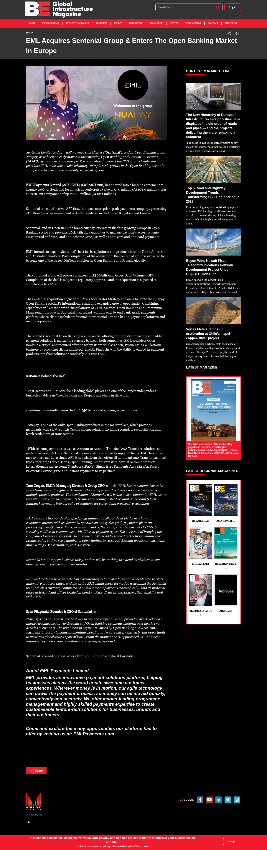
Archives (225, 593)
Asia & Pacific (225, 503)
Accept (231, 841)
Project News (50, 23)
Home (31, 23)
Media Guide (193, 23)
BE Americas (200, 503)
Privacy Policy (34, 814)
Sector (174, 23)
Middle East (200, 546)
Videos (118, 23)
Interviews (136, 23)
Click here (141, 846)
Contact (213, 23)
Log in (232, 7)
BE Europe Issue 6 (200, 595)
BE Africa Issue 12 (225, 548)
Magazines (156, 23)
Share (36, 771)
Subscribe (231, 23)
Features (101, 23)
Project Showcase (77, 23)
